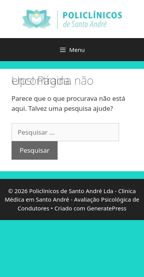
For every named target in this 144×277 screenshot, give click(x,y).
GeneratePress (106, 208)
